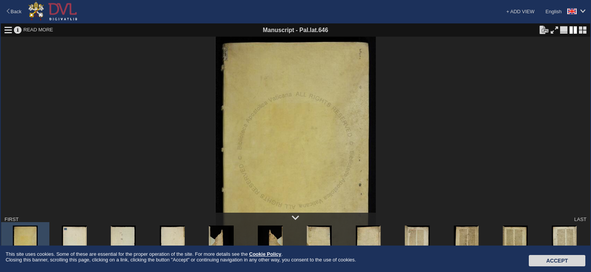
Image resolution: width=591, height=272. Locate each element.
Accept (557, 261)
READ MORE (38, 29)
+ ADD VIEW (520, 11)
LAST (580, 219)
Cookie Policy (265, 254)
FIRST (12, 219)
